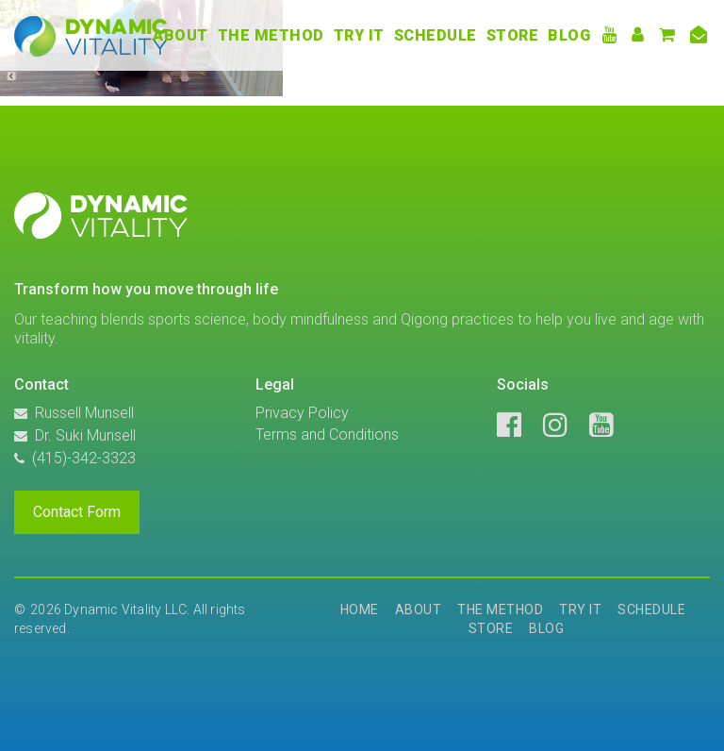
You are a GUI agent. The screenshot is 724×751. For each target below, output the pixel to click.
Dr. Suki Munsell (85, 435)
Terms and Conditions (327, 434)
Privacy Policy (302, 413)
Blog (569, 35)
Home (359, 609)
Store (512, 35)
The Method (271, 35)
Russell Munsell (84, 413)
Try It (359, 35)
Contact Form (77, 512)
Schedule (435, 35)
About (180, 35)
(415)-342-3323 (84, 458)
